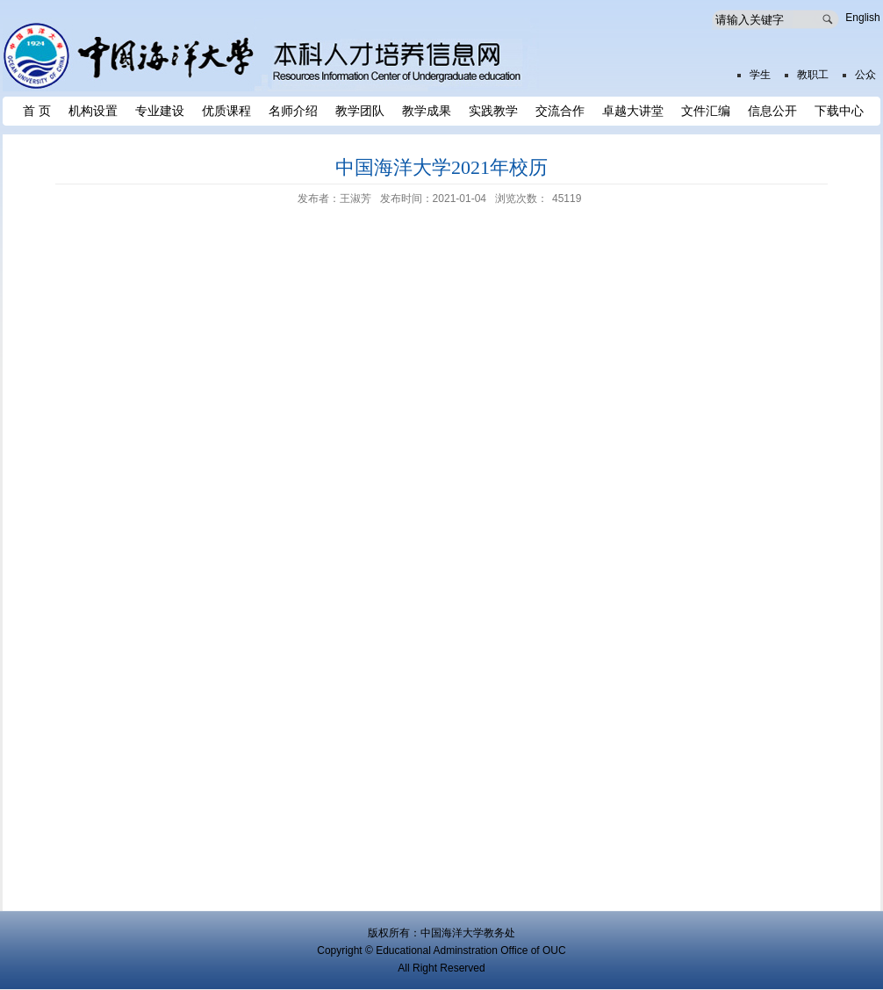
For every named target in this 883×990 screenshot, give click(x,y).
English (862, 17)
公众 (865, 75)
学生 (760, 75)
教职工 (813, 75)
